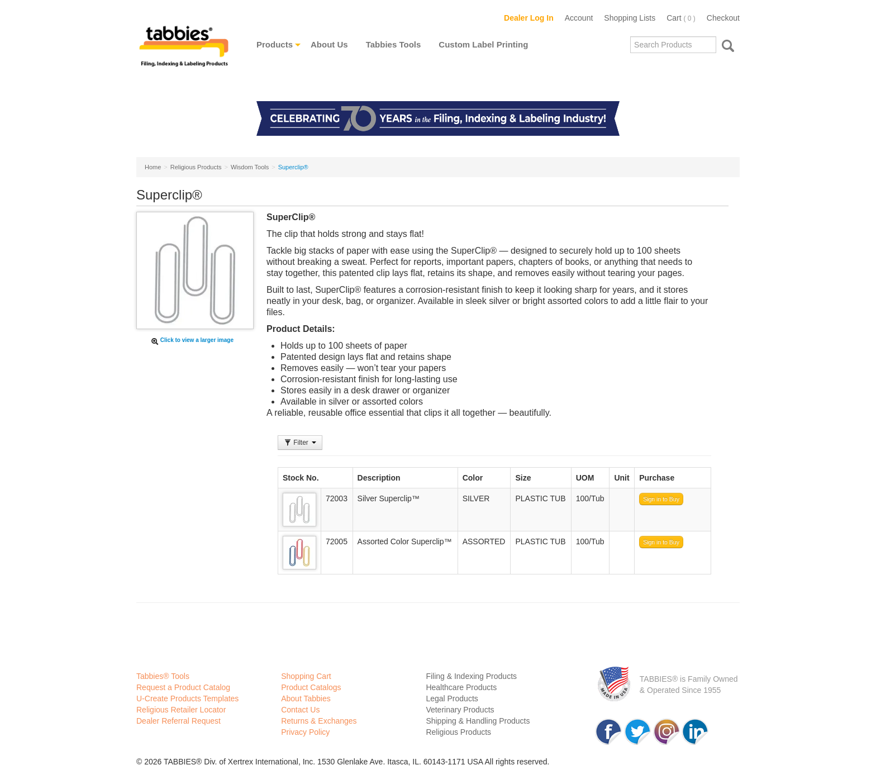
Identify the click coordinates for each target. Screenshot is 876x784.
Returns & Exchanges (318, 720)
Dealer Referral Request (178, 720)
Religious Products (458, 732)
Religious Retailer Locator (181, 709)
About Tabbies (305, 698)
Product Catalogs (311, 687)
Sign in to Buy (661, 499)
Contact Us (300, 709)
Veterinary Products (460, 709)
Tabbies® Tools (162, 676)
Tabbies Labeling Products (183, 54)
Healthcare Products (461, 687)
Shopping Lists (629, 17)
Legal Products (452, 698)
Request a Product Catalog (183, 687)
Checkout (723, 17)
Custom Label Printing (483, 44)
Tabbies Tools (393, 44)
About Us (329, 44)
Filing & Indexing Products (471, 676)
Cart (681, 17)
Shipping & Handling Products (478, 720)
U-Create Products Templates (187, 698)
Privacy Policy (305, 732)
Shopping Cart (306, 676)
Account (579, 17)
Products (274, 44)
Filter (300, 442)
